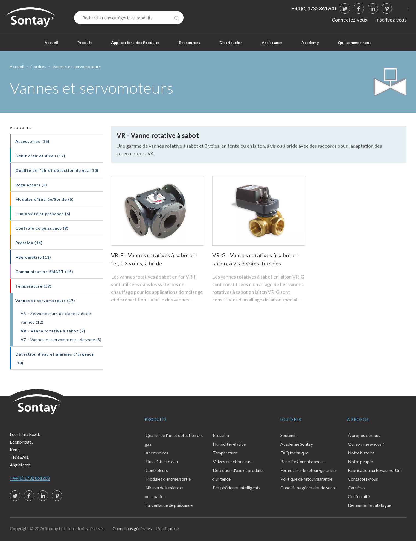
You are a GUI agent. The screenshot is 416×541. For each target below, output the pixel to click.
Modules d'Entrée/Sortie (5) (44, 199)
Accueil (51, 42)
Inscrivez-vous (390, 20)
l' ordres (38, 66)
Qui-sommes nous (354, 42)
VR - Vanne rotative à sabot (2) (53, 331)
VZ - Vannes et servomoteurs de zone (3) (61, 339)
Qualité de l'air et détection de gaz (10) (56, 170)
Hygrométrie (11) (33, 257)
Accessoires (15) (32, 141)
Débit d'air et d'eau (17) (40, 155)
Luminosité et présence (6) (43, 213)
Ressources (189, 42)
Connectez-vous (349, 20)
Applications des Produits (135, 42)
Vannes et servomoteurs (77, 66)
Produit (84, 42)
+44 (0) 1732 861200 (314, 8)
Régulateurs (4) (31, 184)
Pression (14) (29, 242)
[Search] (129, 17)
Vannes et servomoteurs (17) (45, 300)
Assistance (272, 42)
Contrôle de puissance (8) (42, 228)
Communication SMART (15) (44, 271)
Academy (309, 42)
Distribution (231, 42)
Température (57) (33, 286)
